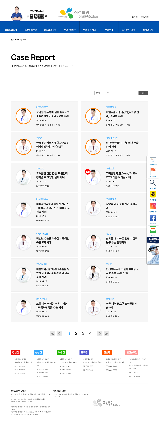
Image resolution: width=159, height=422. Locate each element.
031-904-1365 (111, 366)
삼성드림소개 (11, 30)
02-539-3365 (20, 369)
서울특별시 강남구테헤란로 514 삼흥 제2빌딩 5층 (46, 362)
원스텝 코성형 (50, 30)
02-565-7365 (42, 369)
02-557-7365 (42, 372)
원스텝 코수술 (30, 30)
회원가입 (145, 17)
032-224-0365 (134, 372)
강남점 (15, 352)
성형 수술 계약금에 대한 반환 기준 (22, 402)
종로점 (84, 352)
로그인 (135, 17)
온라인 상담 (148, 30)
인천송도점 (132, 352)
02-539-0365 (20, 366)
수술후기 (109, 30)
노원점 (61, 352)
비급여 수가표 (40, 399)
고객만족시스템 (128, 30)
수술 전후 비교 (89, 30)
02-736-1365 (88, 366)
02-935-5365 (65, 369)
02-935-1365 (65, 366)
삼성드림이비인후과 (18, 391)
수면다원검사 (70, 30)
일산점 (107, 352)
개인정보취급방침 (59, 391)
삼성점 (38, 352)
